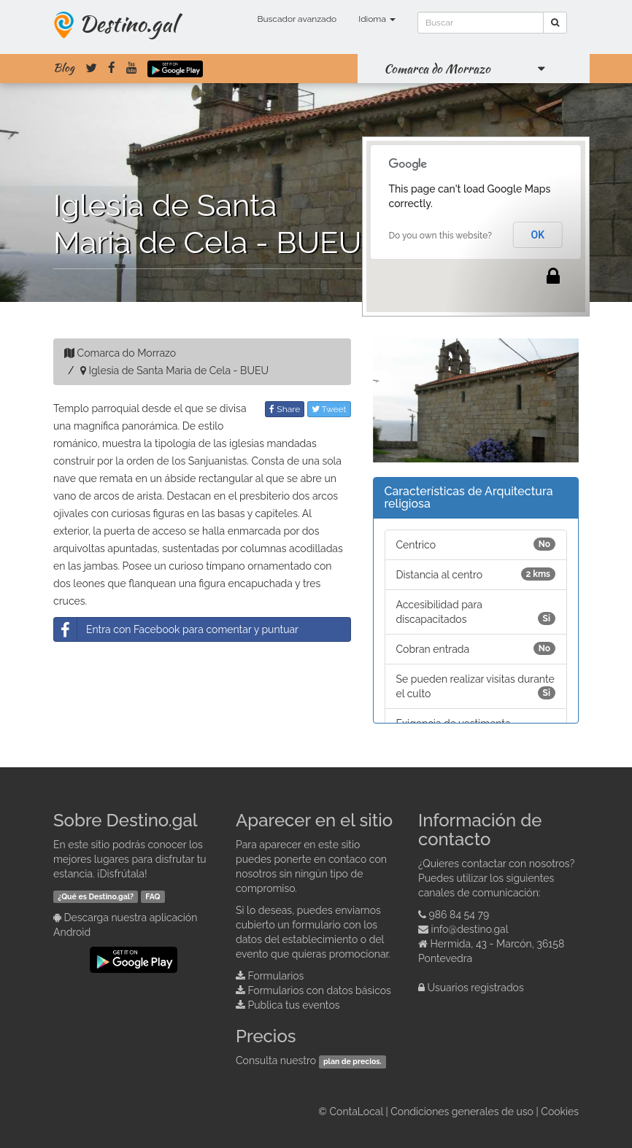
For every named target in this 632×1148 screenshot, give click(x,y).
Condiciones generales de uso (461, 1111)
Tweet (329, 409)
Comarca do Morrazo (437, 68)
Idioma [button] (377, 19)
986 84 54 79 (459, 914)
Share (284, 409)
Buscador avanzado (296, 19)
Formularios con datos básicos (319, 990)
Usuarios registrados (476, 987)
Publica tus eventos (294, 1005)
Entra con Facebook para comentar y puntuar (176, 629)
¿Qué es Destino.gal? (96, 896)
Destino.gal (128, 23)
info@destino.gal (470, 929)
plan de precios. (352, 1061)
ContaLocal (355, 1111)
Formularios (276, 976)
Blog (63, 68)
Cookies (560, 1111)
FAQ (152, 896)
